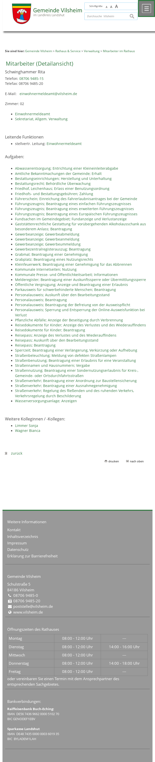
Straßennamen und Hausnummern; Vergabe (52, 365)
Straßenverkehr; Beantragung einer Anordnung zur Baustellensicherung (76, 381)
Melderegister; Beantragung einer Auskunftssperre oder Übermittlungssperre (80, 279)
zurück (13, 453)
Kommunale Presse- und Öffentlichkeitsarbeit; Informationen (66, 274)
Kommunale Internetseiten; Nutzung (46, 269)
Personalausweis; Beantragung (41, 300)
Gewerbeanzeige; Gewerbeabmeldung (47, 234)
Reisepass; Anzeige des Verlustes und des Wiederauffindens (65, 335)
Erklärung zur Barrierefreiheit (32, 555)
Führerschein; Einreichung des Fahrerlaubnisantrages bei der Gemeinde (76, 199)
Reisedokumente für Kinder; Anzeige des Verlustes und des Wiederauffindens (80, 325)
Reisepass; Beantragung (35, 345)
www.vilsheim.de (28, 612)
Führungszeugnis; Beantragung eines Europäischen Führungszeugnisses (76, 214)
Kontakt (14, 529)
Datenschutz (18, 549)
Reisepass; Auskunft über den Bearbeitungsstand (56, 340)
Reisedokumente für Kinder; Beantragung (50, 330)
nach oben (137, 461)
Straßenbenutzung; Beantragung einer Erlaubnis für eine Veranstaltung (75, 360)
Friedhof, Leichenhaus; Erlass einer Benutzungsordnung (62, 188)
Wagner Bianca (27, 430)
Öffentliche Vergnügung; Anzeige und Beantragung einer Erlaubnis (71, 284)
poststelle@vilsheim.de (33, 606)
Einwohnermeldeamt (32, 114)
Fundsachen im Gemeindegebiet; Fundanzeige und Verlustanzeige (71, 219)
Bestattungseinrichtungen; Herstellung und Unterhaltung (63, 178)
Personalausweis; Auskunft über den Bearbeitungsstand (62, 295)
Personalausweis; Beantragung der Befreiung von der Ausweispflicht (72, 305)
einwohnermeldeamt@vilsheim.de (48, 94)
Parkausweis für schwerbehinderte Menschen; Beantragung (65, 289)
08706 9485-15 (31, 78)
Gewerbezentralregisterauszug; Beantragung (53, 249)
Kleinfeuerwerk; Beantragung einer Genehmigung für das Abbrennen (73, 264)
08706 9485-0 (25, 595)
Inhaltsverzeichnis (22, 536)
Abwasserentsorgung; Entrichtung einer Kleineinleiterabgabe (66, 168)
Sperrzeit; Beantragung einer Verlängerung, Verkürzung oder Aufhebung (76, 350)
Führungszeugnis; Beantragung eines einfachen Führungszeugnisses (73, 204)
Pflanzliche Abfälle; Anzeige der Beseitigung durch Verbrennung (69, 320)
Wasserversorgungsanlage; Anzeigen (46, 401)
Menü (146, 8)
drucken (113, 461)
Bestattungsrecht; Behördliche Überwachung (53, 183)
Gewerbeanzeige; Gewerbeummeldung (48, 244)
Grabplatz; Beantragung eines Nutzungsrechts (54, 259)
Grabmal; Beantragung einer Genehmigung (51, 254)
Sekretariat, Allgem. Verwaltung (41, 119)
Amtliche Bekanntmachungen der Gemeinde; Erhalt (58, 173)
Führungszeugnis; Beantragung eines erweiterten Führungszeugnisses (74, 209)
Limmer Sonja (26, 425)
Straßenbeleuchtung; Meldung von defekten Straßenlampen (65, 355)
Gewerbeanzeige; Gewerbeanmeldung (47, 239)
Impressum (17, 542)
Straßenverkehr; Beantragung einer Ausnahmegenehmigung (66, 385)
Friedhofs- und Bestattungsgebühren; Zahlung (54, 194)
